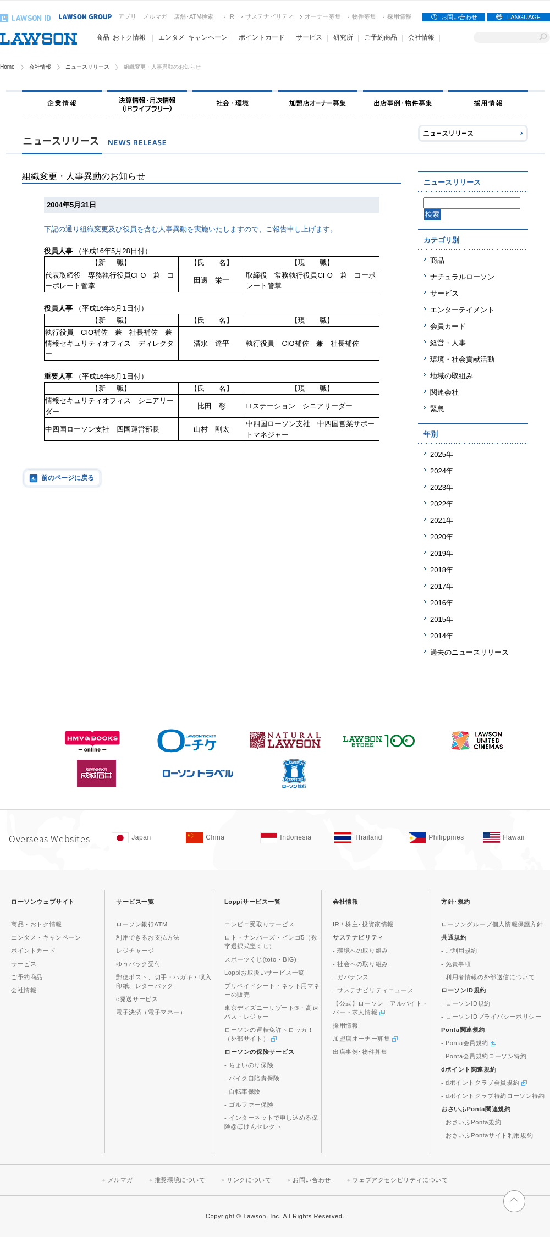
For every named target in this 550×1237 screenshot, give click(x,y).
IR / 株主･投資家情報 (363, 924)
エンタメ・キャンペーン (46, 937)
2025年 (441, 454)
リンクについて (249, 1180)
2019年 (441, 553)
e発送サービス (137, 999)
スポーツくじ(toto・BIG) (260, 959)
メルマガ (155, 16)
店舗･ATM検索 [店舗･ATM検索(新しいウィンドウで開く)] (193, 16)
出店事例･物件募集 (360, 1051)
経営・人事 (448, 343)
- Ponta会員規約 (468, 1043)
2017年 (441, 586)
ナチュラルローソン (462, 277)
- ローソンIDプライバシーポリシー (491, 1016)
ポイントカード (33, 950)
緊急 (437, 409)
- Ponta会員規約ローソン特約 (484, 1056)
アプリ (127, 16)
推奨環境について (180, 1180)
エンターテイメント (462, 310)
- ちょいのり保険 (248, 1065)
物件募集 (364, 16)
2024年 (441, 471)
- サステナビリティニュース (373, 990)
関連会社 (444, 392)
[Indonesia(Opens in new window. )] (291, 837)
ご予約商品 (380, 37)
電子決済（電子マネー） (151, 1012)
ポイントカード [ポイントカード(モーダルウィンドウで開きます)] (262, 37)
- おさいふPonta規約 (471, 1122)
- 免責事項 (456, 963)
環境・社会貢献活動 (462, 359)
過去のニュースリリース (469, 652)
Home (7, 67)
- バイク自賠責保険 (252, 1078)
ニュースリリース (87, 67)
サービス (444, 293)
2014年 (441, 636)
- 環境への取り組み (360, 950)
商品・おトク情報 (36, 924)
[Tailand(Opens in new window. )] (366, 837)
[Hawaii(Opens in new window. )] (514, 837)
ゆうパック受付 (138, 963)
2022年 (441, 504)
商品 (437, 260)
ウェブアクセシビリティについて (400, 1180)
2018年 (441, 570)
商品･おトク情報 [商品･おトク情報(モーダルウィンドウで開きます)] (121, 37)
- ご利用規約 (459, 950)
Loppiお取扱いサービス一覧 (264, 972)
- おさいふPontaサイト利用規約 (487, 1135)
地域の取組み (451, 376)
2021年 (441, 520)
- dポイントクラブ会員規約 (484, 1082)
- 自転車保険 (242, 1091)
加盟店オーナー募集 (365, 1038)
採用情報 (399, 16)
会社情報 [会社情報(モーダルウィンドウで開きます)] (421, 37)
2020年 (441, 537)
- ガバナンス (351, 977)
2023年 (441, 487)
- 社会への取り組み (360, 963)
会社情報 (40, 67)
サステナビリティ (269, 16)
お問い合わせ (459, 17)
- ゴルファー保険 (248, 1104)
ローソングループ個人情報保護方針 (492, 924)
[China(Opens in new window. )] (217, 837)
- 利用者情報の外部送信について (488, 977)
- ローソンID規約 (466, 1003)
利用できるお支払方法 (148, 937)
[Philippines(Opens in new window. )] (440, 837)
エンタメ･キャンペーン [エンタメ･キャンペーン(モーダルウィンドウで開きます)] (193, 37)
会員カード (448, 326)
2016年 (441, 603)
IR (231, 16)
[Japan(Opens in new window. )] (143, 837)
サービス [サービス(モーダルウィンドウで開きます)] (309, 37)
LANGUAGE (524, 17)
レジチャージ (135, 950)
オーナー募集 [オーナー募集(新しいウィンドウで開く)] (323, 16)
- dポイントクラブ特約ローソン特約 (493, 1095)
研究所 (343, 37)
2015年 (441, 619)
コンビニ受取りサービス (259, 924)
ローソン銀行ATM (142, 924)
